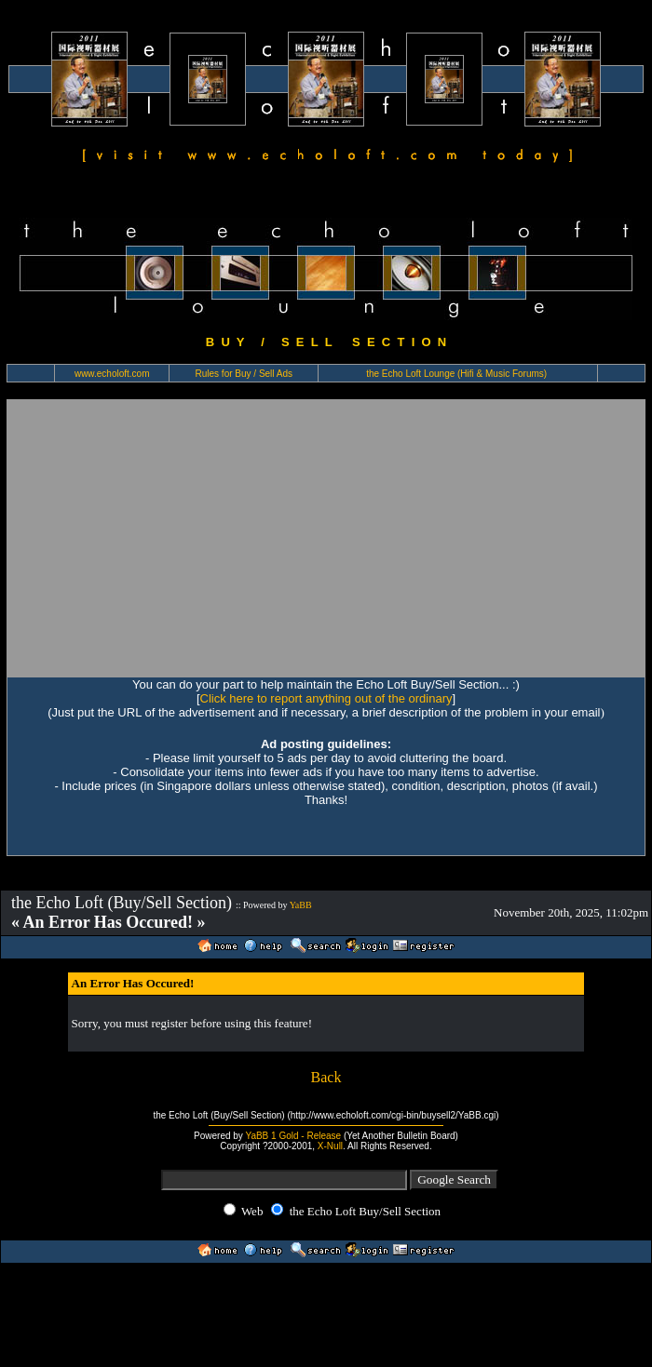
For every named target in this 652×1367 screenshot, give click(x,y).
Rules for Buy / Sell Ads (244, 374)
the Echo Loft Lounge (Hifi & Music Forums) (456, 374)
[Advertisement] (174, 538)
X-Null (330, 1146)
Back (326, 1077)
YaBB (301, 905)
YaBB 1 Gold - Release (293, 1136)
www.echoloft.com (112, 374)
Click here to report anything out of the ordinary (326, 698)
